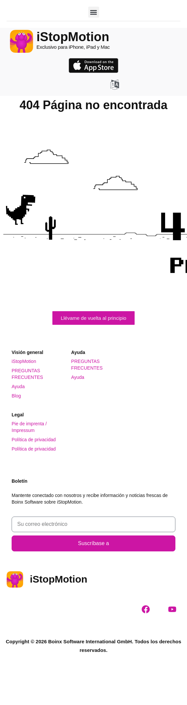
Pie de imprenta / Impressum (29, 427)
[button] (93, 12)
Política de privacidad (34, 439)
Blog (16, 395)
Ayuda (18, 386)
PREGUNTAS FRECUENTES (27, 374)
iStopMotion (24, 361)
